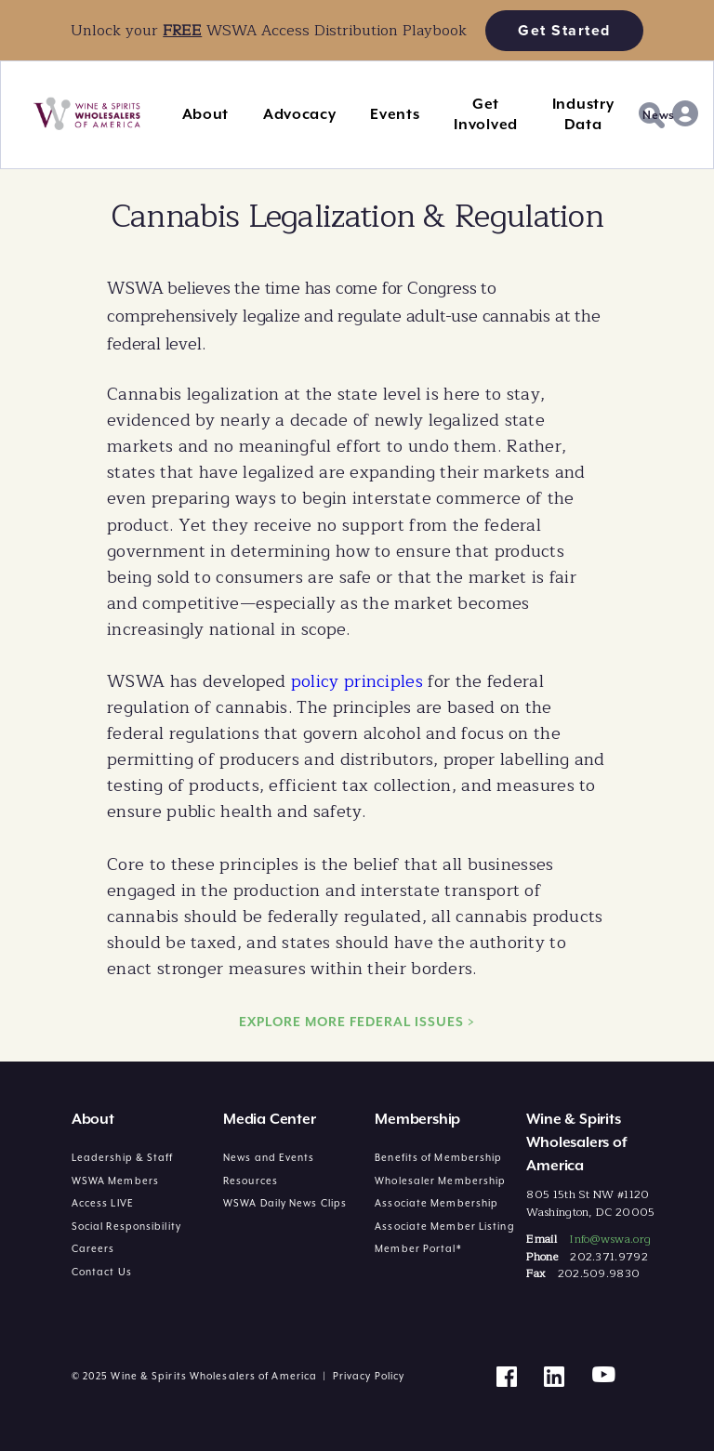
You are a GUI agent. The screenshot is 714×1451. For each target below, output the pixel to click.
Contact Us (102, 1271)
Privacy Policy (368, 1375)
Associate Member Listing (444, 1226)
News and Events (269, 1157)
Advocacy (300, 114)
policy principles (357, 681)
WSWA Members (115, 1180)
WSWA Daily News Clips (285, 1202)
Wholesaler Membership (440, 1180)
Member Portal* (418, 1248)
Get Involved (486, 114)
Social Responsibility (126, 1226)
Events (394, 114)
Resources (250, 1180)
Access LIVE (103, 1202)
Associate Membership (436, 1202)
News (658, 115)
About (206, 114)
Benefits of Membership (438, 1157)
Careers (93, 1248)
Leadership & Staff (123, 1157)
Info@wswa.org (610, 1239)
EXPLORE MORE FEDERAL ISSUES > (357, 1021)
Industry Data (583, 114)
